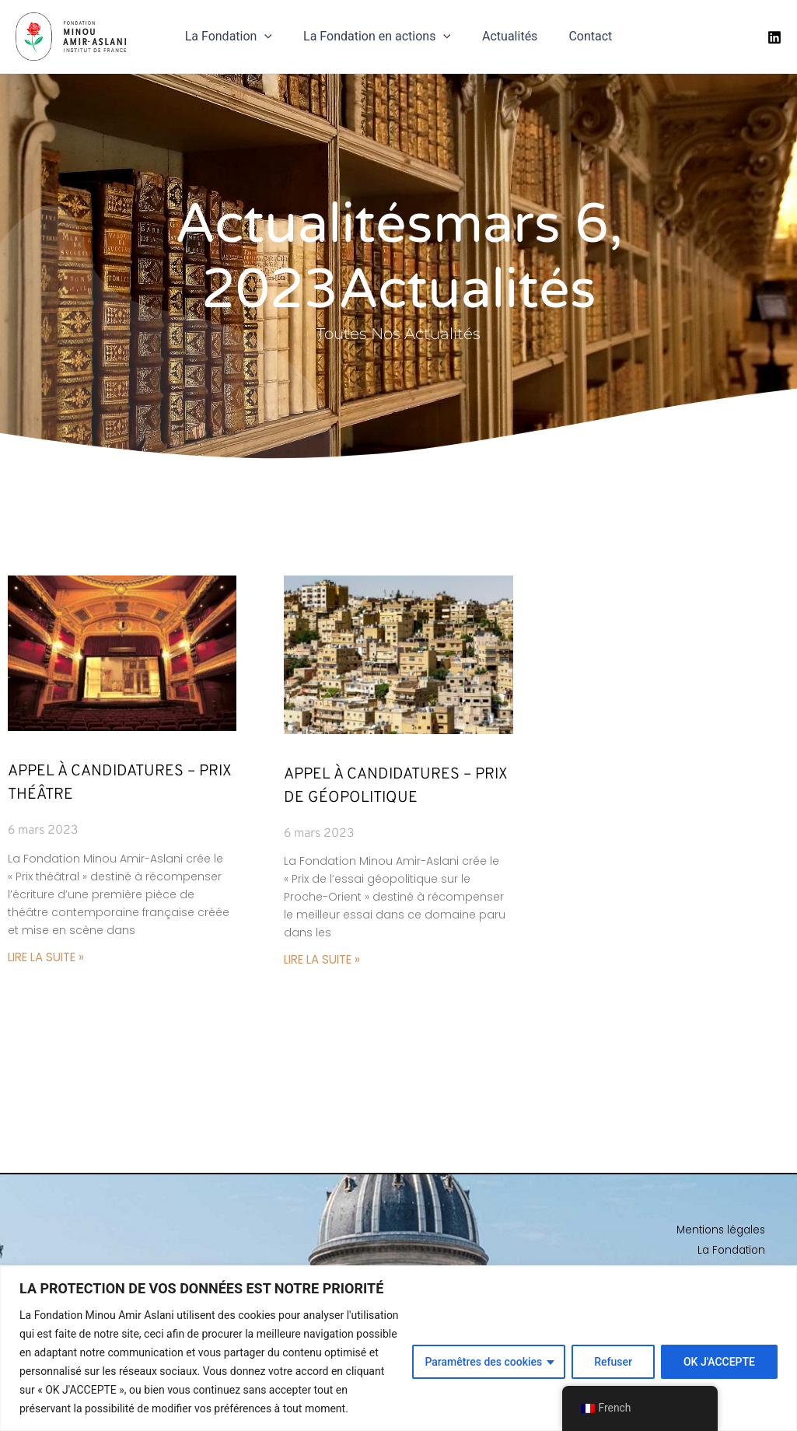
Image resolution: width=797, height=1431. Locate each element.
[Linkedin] (774, 40)
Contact (581, 39)
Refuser (613, 1362)
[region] (398, 1348)
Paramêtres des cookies (483, 1362)
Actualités (506, 39)
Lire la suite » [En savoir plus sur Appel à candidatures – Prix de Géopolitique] (326, 965)
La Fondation (237, 40)
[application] (273, 40)
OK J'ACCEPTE (719, 1362)
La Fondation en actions (380, 40)
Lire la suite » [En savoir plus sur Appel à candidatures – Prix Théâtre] (50, 962)
